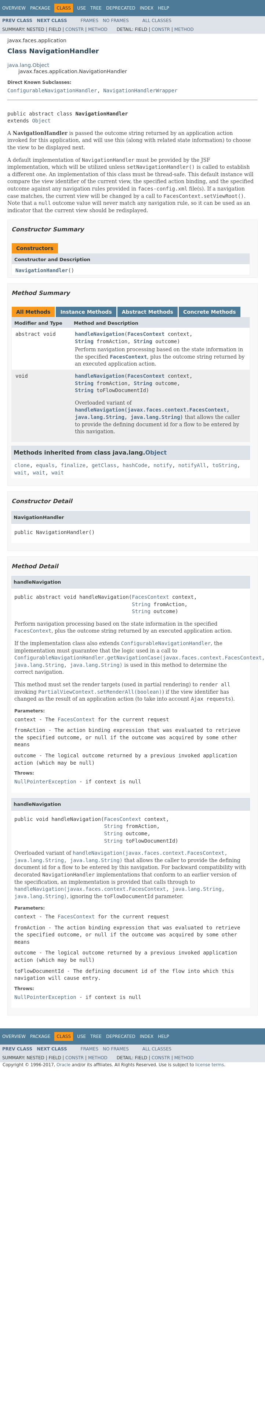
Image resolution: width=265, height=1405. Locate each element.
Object (41, 121)
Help (163, 8)
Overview (14, 8)
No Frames (116, 20)
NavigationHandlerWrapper (140, 90)
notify (162, 465)
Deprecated (120, 8)
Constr (74, 29)
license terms (209, 1064)
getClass (104, 465)
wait (20, 473)
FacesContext (145, 334)
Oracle (63, 1064)
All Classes (156, 20)
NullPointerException (45, 782)
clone (22, 465)
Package (40, 8)
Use (81, 8)
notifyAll (192, 465)
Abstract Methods (147, 312)
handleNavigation (99, 334)
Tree (96, 8)
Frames (90, 20)
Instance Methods (86, 312)
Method (98, 29)
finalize (73, 465)
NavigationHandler (41, 270)
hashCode (135, 465)
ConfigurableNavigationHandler (52, 90)
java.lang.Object (28, 65)
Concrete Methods (209, 312)
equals (45, 465)
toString (225, 465)
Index (147, 8)
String (84, 341)
